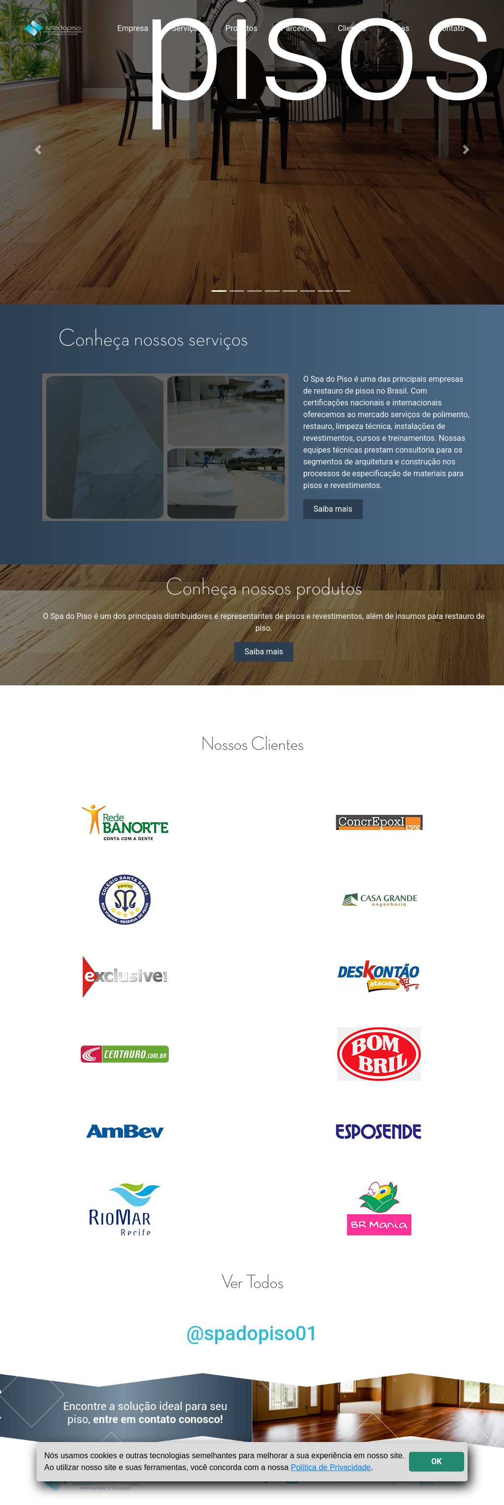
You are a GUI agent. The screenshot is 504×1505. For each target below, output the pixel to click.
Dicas (400, 28)
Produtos (241, 28)
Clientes (352, 28)
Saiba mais (333, 509)
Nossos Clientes (252, 744)
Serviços (187, 28)
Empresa (132, 28)
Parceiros (297, 28)
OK (436, 1461)
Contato (451, 28)
